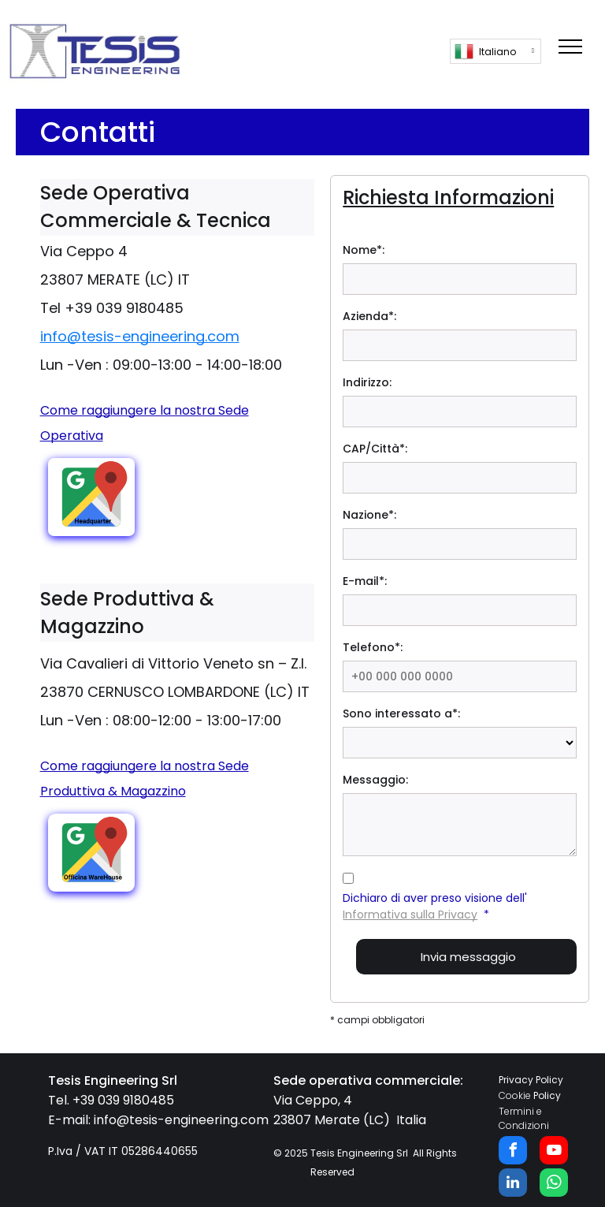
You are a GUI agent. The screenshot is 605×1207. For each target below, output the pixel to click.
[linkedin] (513, 1184)
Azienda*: (369, 316)
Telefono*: (373, 647)
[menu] (570, 46)
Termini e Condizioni (524, 1118)
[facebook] (513, 1152)
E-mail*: (365, 581)
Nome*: (363, 250)
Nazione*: (369, 515)
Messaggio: (375, 780)
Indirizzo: (367, 382)
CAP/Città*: (375, 448)
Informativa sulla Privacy (410, 914)
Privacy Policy (531, 1079)
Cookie (515, 1095)
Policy (547, 1095)
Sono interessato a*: (401, 713)
